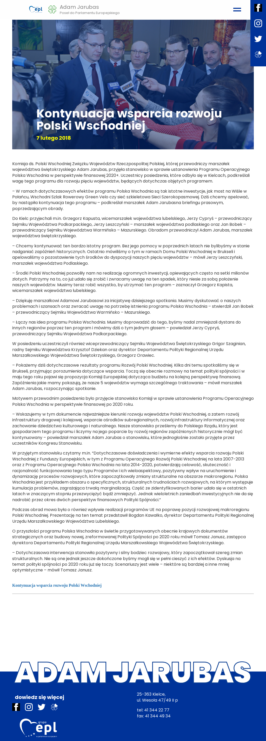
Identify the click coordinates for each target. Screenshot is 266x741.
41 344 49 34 (158, 716)
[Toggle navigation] (236, 7)
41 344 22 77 (156, 710)
